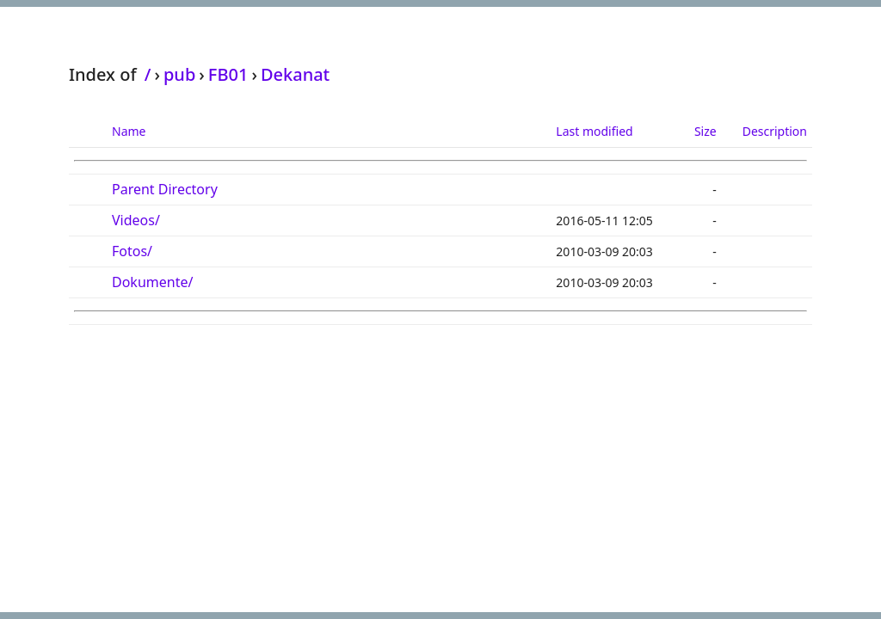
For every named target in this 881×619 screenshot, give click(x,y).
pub (179, 74)
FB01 (228, 74)
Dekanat (295, 74)
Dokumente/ (152, 282)
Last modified (594, 131)
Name (128, 131)
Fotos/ (132, 251)
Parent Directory (165, 189)
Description (774, 131)
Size (705, 131)
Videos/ (136, 220)
